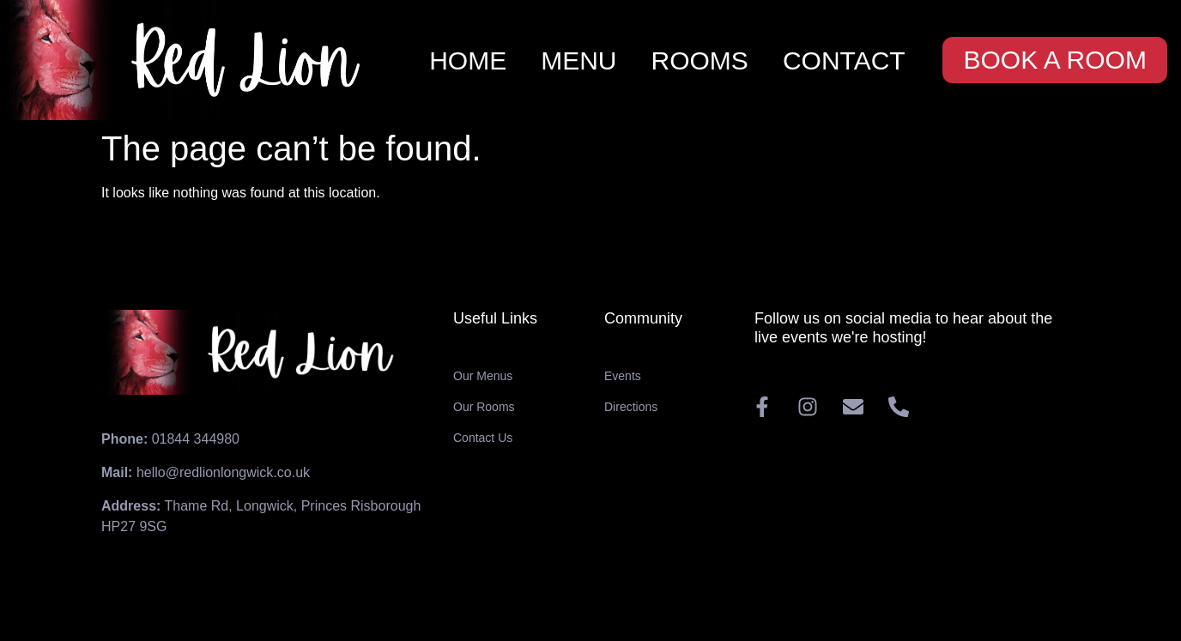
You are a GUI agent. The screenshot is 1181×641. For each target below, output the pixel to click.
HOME (467, 60)
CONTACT (844, 60)
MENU (578, 60)
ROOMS (699, 60)
